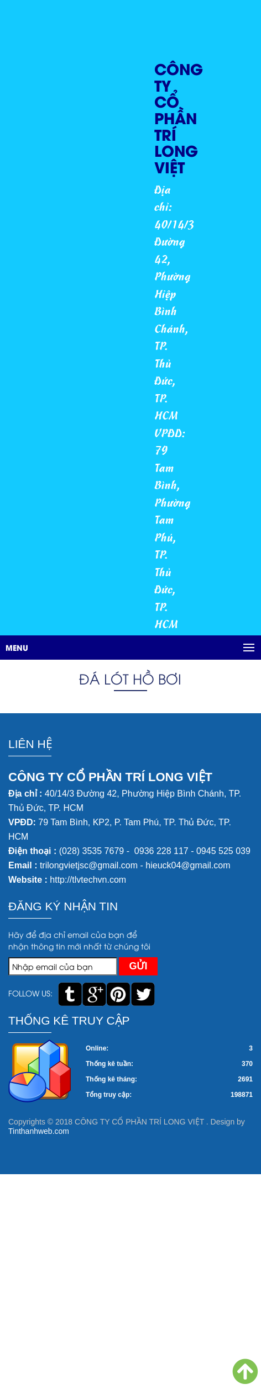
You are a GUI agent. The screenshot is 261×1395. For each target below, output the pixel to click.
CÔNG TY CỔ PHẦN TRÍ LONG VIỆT (178, 117)
